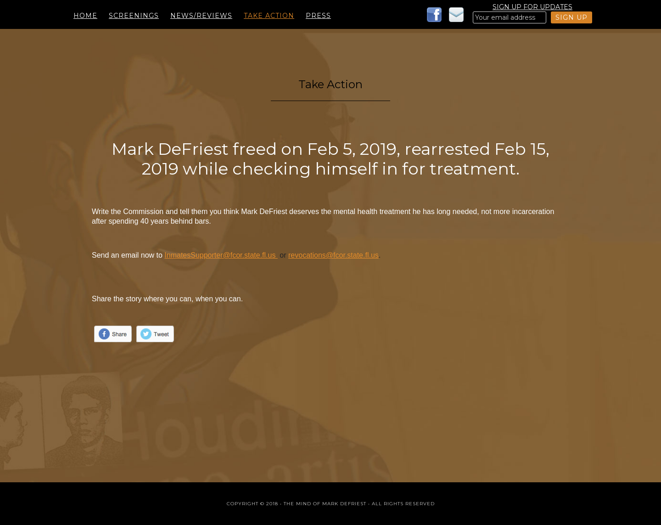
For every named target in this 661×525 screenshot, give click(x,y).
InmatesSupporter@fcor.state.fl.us (221, 255)
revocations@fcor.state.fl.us (333, 255)
